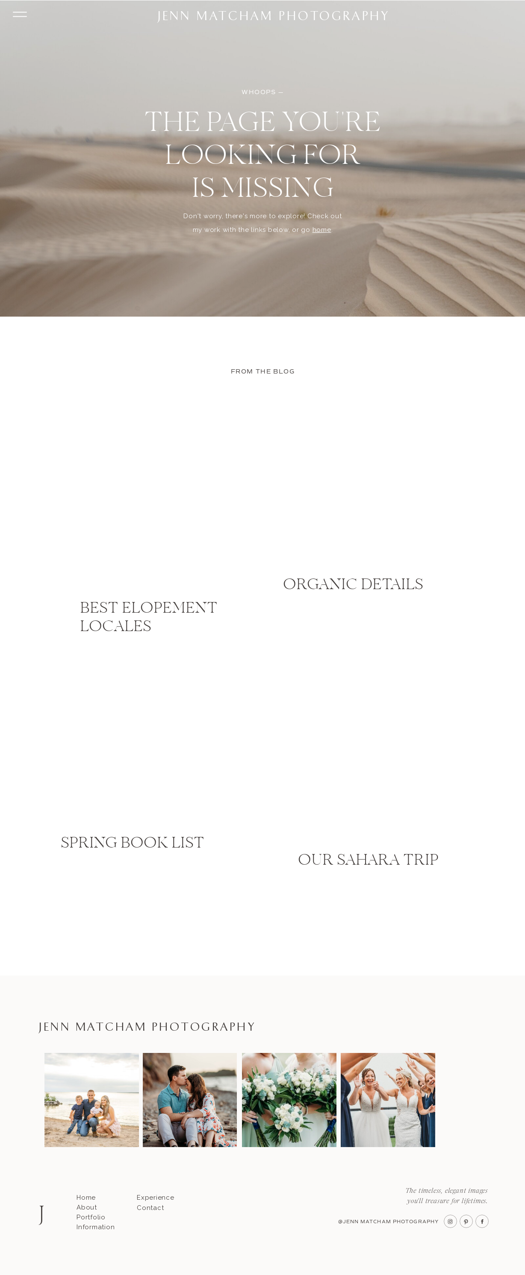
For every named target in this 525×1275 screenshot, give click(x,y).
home (322, 230)
